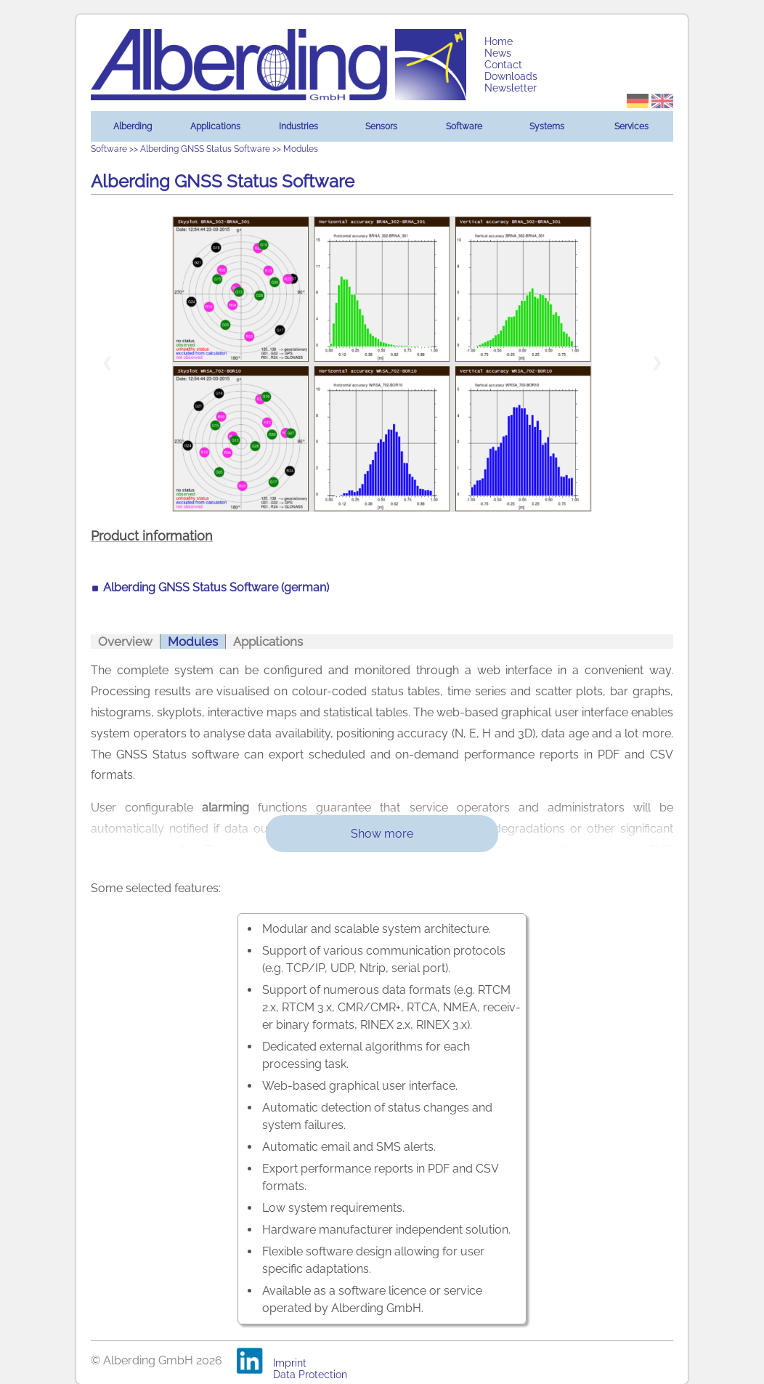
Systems (546, 126)
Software (464, 126)
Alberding (132, 126)
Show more (382, 834)
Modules (193, 641)
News (497, 53)
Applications (215, 126)
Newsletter (510, 88)
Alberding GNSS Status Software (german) (216, 587)
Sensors (381, 126)
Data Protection (310, 1374)
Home (498, 41)
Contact (503, 64)
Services (631, 126)
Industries (298, 126)
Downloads (510, 76)
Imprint (289, 1363)
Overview (125, 641)
